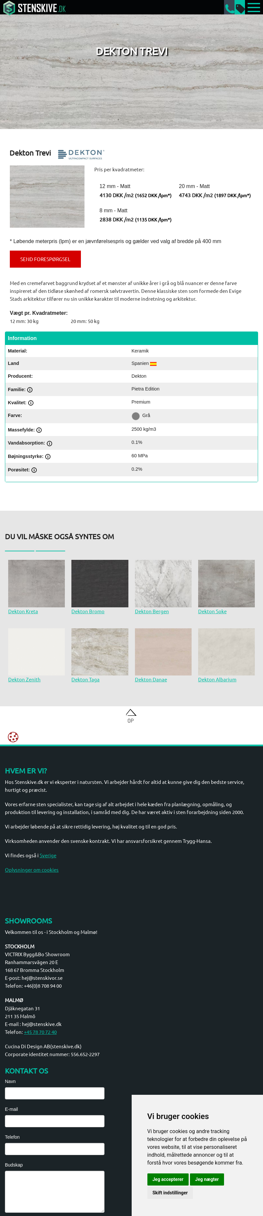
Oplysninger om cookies (32, 869)
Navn (10, 1081)
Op (130, 720)
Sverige (48, 855)
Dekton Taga (85, 679)
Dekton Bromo (87, 611)
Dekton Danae (151, 679)
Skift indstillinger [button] (170, 1192)
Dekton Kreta (23, 611)
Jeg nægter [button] (207, 1179)
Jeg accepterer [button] (168, 1179)
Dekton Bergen (152, 611)
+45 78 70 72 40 (40, 1032)
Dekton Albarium (217, 679)
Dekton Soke (212, 611)
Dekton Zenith (24, 679)
